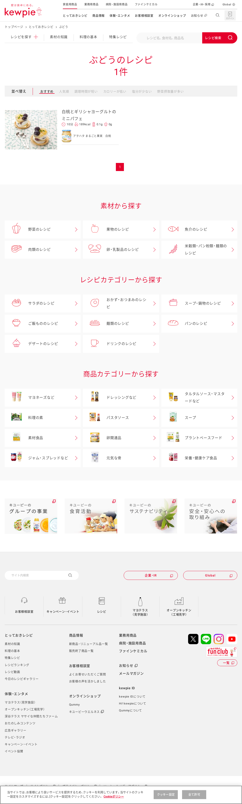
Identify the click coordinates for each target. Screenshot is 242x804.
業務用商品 (91, 4)
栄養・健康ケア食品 (189, 458)
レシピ (24, 37)
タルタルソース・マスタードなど (193, 398)
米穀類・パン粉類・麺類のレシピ (194, 250)
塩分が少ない (142, 91)
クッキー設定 (166, 794)
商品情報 (98, 15)
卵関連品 (102, 438)
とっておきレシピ (75, 15)
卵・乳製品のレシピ (111, 250)
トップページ (14, 26)
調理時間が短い (86, 91)
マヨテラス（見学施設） (140, 612)
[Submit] (219, 37)
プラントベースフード (191, 438)
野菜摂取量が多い (170, 91)
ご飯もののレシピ (31, 324)
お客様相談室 (144, 15)
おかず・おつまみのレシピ (114, 303)
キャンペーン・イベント (63, 611)
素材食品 (24, 438)
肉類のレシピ (28, 250)
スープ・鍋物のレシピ (191, 303)
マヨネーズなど (29, 398)
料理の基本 (88, 37)
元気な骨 (102, 458)
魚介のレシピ (184, 229)
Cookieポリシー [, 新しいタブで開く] (114, 796)
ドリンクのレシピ (109, 344)
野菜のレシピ (28, 229)
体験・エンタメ (120, 15)
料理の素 (24, 418)
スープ (178, 418)
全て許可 (194, 794)
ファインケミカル (146, 4)
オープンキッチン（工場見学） (179, 612)
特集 (118, 37)
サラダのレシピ (29, 303)
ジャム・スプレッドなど (36, 458)
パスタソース (106, 418)
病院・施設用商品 (117, 4)
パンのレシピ (184, 324)
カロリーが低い (114, 91)
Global (227, 4)
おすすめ (46, 91)
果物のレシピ (106, 229)
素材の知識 (59, 37)
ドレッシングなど (109, 398)
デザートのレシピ (31, 344)
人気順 (64, 91)
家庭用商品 (70, 4)
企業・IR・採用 (202, 4)
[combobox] (186, 37)
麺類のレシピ (106, 324)
